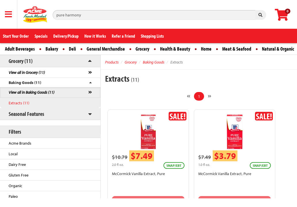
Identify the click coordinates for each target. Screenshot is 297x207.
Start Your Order (16, 36)
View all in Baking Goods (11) (31, 92)
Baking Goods (153, 62)
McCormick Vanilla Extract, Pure (138, 173)
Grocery (142, 48)
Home (206, 48)
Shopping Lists (152, 36)
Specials (41, 36)
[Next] (209, 96)
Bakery (51, 48)
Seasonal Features (26, 113)
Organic (15, 185)
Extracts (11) (19, 103)
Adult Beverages (20, 48)
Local (13, 153)
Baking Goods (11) (25, 82)
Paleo (13, 196)
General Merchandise (106, 48)
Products (112, 62)
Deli (72, 48)
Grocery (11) (21, 60)
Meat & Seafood (236, 48)
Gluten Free (18, 175)
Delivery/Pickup (66, 36)
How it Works (95, 36)
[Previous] (188, 96)
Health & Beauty (175, 48)
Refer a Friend (123, 36)
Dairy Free (17, 164)
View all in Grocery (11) (27, 72)
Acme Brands (20, 143)
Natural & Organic (278, 48)
